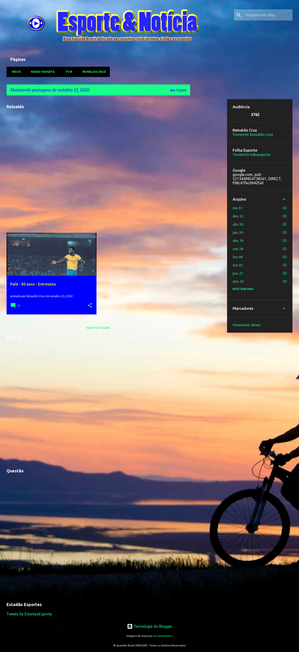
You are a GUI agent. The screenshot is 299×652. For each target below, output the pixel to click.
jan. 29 (238, 232)
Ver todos (178, 90)
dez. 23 (238, 216)
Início (14, 71)
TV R (67, 71)
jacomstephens (162, 636)
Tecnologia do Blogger (149, 626)
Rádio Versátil (42, 71)
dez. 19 (238, 241)
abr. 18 (238, 224)
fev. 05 (238, 265)
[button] (90, 306)
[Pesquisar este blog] (267, 15)
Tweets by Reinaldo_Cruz (253, 134)
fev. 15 (237, 208)
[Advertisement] (209, 169)
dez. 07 (238, 281)
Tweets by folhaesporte (252, 155)
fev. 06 (238, 257)
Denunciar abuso (247, 325)
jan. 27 (238, 273)
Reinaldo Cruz (93, 71)
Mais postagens (98, 327)
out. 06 (238, 249)
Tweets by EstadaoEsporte (29, 614)
